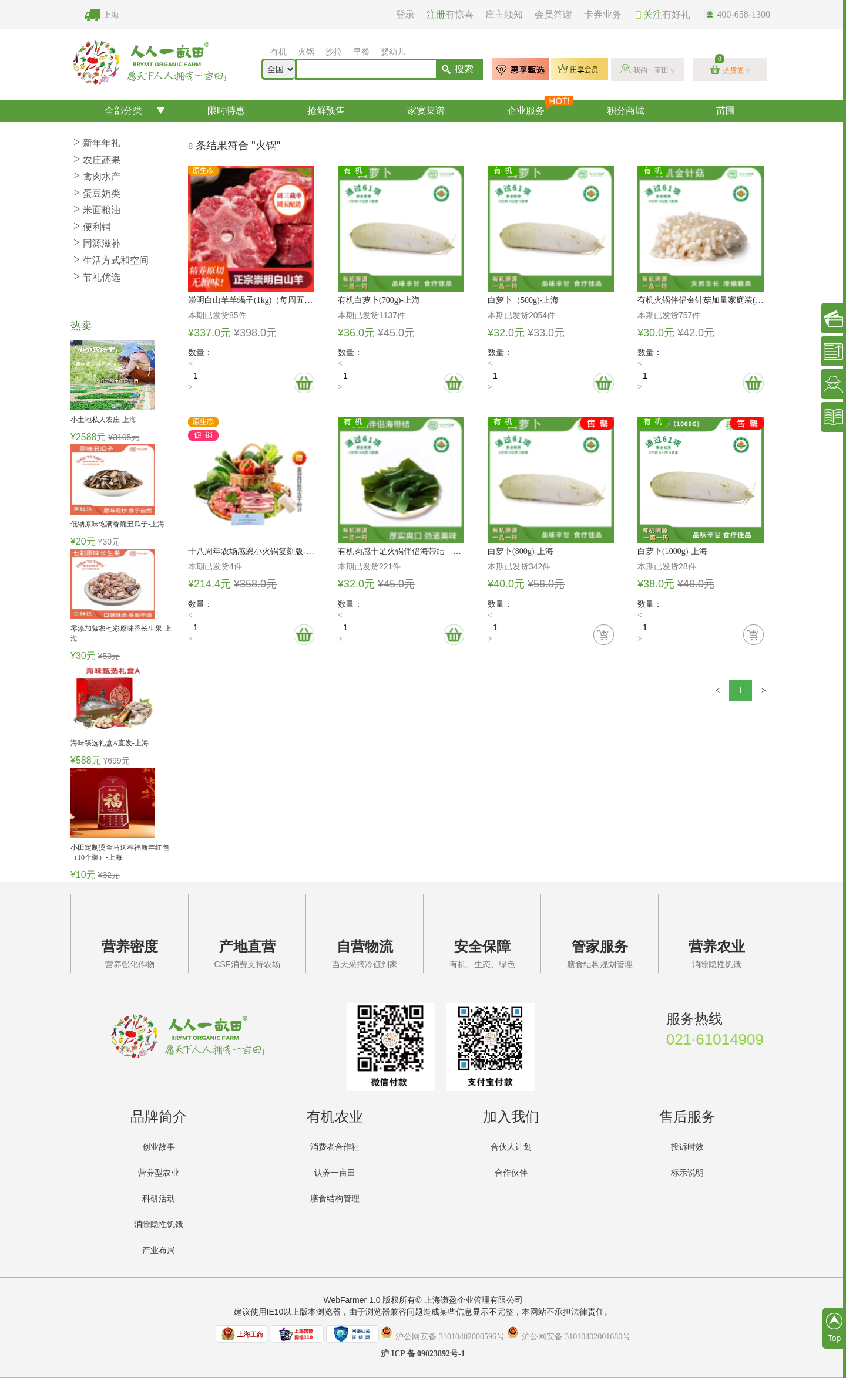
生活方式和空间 (111, 260)
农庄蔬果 (96, 160)
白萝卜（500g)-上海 (523, 300)
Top (834, 1328)
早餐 (361, 52)
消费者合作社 (335, 1147)
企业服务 (540, 108)
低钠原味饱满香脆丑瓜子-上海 (117, 524)
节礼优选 (96, 277)
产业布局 (158, 1250)
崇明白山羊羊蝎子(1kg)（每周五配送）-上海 (251, 300)
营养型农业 (158, 1172)
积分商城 (625, 111)
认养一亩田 (334, 1172)
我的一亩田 (651, 70)
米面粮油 (96, 210)
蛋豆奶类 (96, 193)
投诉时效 (687, 1147)
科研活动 (158, 1198)
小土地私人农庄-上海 (103, 420)
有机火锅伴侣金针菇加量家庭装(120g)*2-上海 (700, 300)
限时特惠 (226, 111)
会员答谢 (553, 14)
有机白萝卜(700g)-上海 (379, 300)
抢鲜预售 (326, 111)
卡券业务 (603, 14)
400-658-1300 (737, 14)
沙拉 (333, 52)
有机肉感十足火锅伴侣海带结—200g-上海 (401, 551)
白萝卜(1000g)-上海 (672, 551)
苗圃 (725, 111)
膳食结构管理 (335, 1198)
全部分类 (123, 111)
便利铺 (92, 227)
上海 (111, 15)
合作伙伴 (511, 1172)
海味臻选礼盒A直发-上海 (109, 743)
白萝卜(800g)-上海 (520, 551)
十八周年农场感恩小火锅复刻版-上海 (251, 551)
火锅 (306, 52)
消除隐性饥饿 (158, 1224)
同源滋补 (96, 243)
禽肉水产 (96, 176)
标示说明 (687, 1172)
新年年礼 (96, 143)
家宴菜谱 (426, 111)
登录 (405, 14)
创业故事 (158, 1147)
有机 (278, 52)
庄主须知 (504, 14)
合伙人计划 (511, 1147)
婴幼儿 (393, 52)
